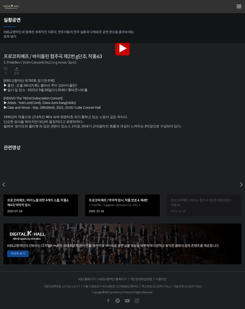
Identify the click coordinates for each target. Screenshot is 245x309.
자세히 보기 (18, 254)
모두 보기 (10, 36)
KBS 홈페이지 (86, 279)
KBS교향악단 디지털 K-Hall (27, 7)
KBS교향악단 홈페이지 (113, 279)
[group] (41, 185)
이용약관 (161, 279)
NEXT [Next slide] (241, 184)
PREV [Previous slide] (3, 184)
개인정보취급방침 (141, 279)
